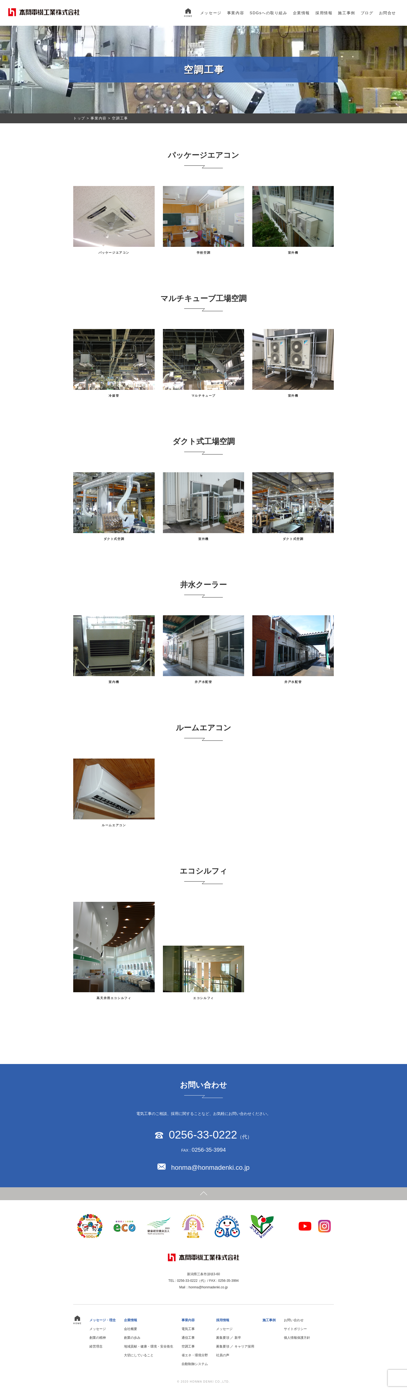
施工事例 (346, 13)
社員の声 (222, 1355)
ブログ (367, 13)
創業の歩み (132, 1338)
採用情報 (323, 13)
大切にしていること (139, 1355)
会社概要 (130, 1329)
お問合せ (387, 13)
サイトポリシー (295, 1329)
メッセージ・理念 (102, 1320)
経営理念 (96, 1346)
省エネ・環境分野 (195, 1355)
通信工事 (188, 1338)
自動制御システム (195, 1364)
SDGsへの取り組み (268, 13)
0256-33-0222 (203, 1135)
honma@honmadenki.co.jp (210, 1167)
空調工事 (188, 1346)
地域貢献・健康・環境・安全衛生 (148, 1346)
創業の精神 (97, 1338)
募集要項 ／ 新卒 (228, 1338)
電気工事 (188, 1329)
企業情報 (301, 13)
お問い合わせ (294, 1320)
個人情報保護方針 (297, 1338)
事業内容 (235, 13)
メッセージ (211, 13)
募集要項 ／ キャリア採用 (235, 1346)
